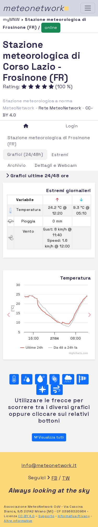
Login (72, 126)
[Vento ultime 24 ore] (57, 389)
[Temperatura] (14, 379)
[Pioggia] (68, 379)
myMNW (12, 19)
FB (54, 478)
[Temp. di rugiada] (41, 379)
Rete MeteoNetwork (60, 108)
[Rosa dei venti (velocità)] (83, 379)
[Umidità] (26, 379)
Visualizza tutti (49, 437)
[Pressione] (54, 379)
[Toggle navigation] (87, 8)
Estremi (60, 154)
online (51, 27)
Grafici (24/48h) (25, 154)
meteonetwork (36, 8)
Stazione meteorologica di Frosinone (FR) (49, 141)
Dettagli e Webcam (56, 165)
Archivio (17, 165)
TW (66, 478)
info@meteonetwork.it (49, 465)
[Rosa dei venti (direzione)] (42, 389)
